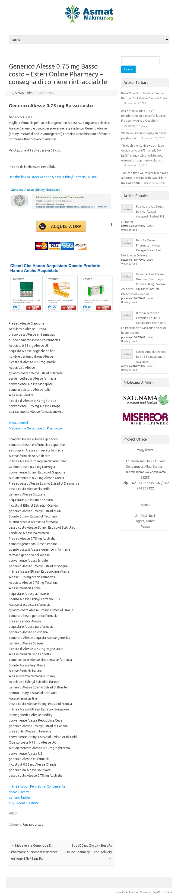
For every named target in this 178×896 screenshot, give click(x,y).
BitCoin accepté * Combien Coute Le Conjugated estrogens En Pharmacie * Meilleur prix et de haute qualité (144, 322)
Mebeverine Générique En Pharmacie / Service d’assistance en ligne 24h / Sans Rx (34, 852)
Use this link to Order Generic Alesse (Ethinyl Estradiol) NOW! (53, 177)
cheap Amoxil (18, 423)
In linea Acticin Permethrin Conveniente (37, 786)
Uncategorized (33, 824)
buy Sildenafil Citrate (24, 803)
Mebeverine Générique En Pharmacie (35, 428)
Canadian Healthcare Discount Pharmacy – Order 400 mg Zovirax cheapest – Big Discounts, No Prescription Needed (143, 284)
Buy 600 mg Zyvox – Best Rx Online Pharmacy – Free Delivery (88, 852)
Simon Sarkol (24, 93)
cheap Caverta (19, 792)
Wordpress (164, 892)
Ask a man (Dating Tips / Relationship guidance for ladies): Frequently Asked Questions (143, 115)
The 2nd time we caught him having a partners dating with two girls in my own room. (144, 177)
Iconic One (121, 892)
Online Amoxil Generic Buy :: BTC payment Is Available (150, 356)
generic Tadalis (20, 797)
